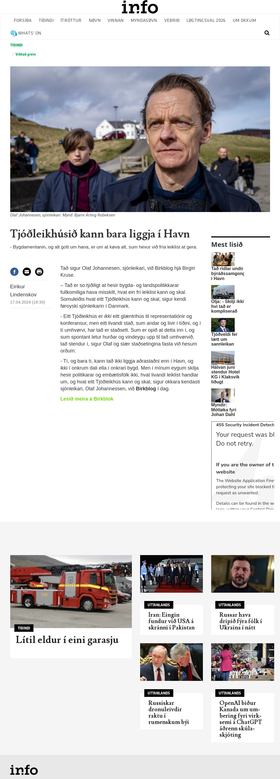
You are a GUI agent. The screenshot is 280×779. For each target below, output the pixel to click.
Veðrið (172, 21)
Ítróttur (71, 21)
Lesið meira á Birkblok (86, 399)
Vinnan (116, 21)
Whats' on (29, 33)
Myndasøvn (144, 21)
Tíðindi (46, 21)
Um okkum (244, 21)
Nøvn (95, 21)
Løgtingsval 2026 (206, 21)
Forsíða (23, 21)
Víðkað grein (25, 54)
